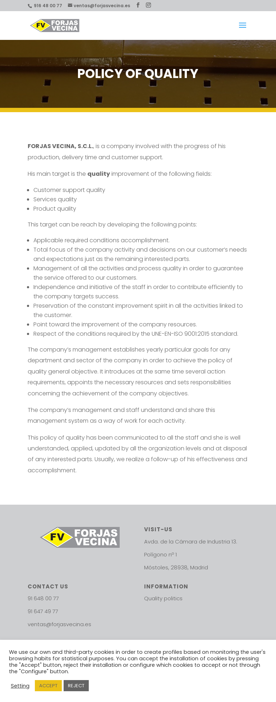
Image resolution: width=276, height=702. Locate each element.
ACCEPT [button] (48, 685)
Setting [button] (20, 686)
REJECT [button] (76, 685)
